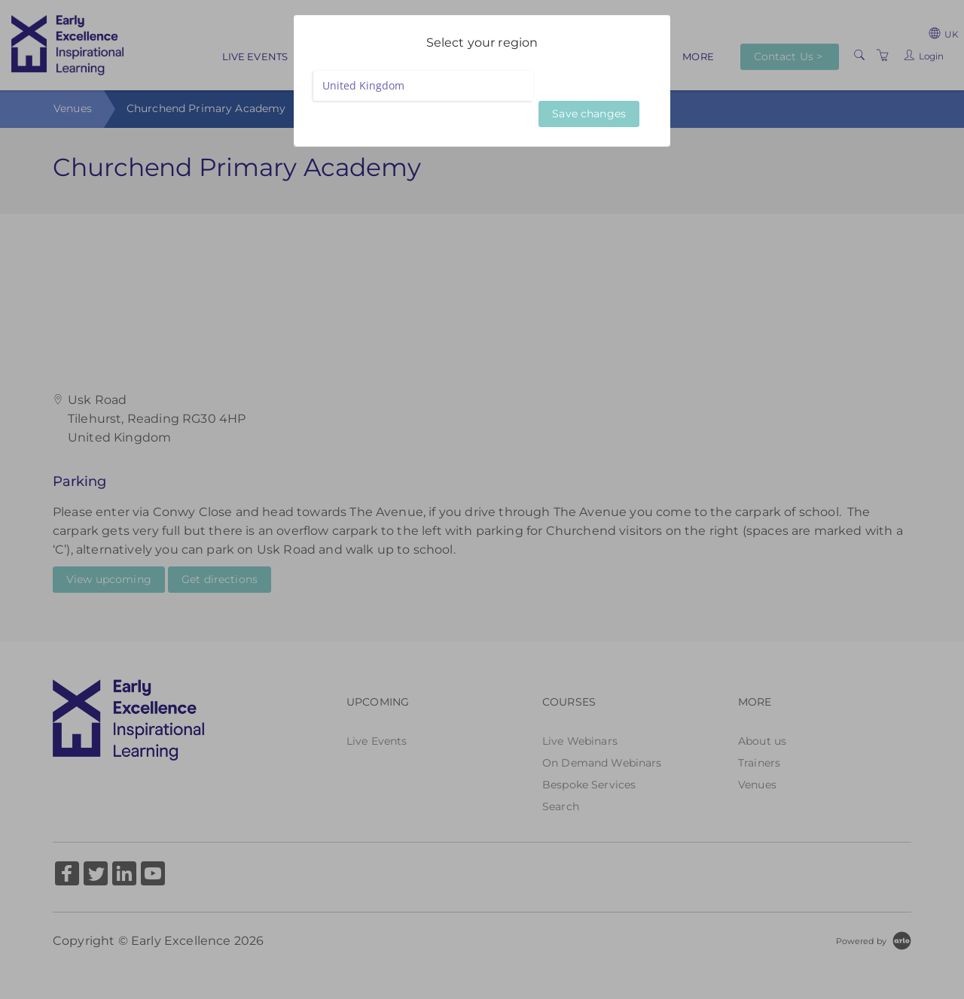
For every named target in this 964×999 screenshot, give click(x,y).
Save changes (589, 113)
